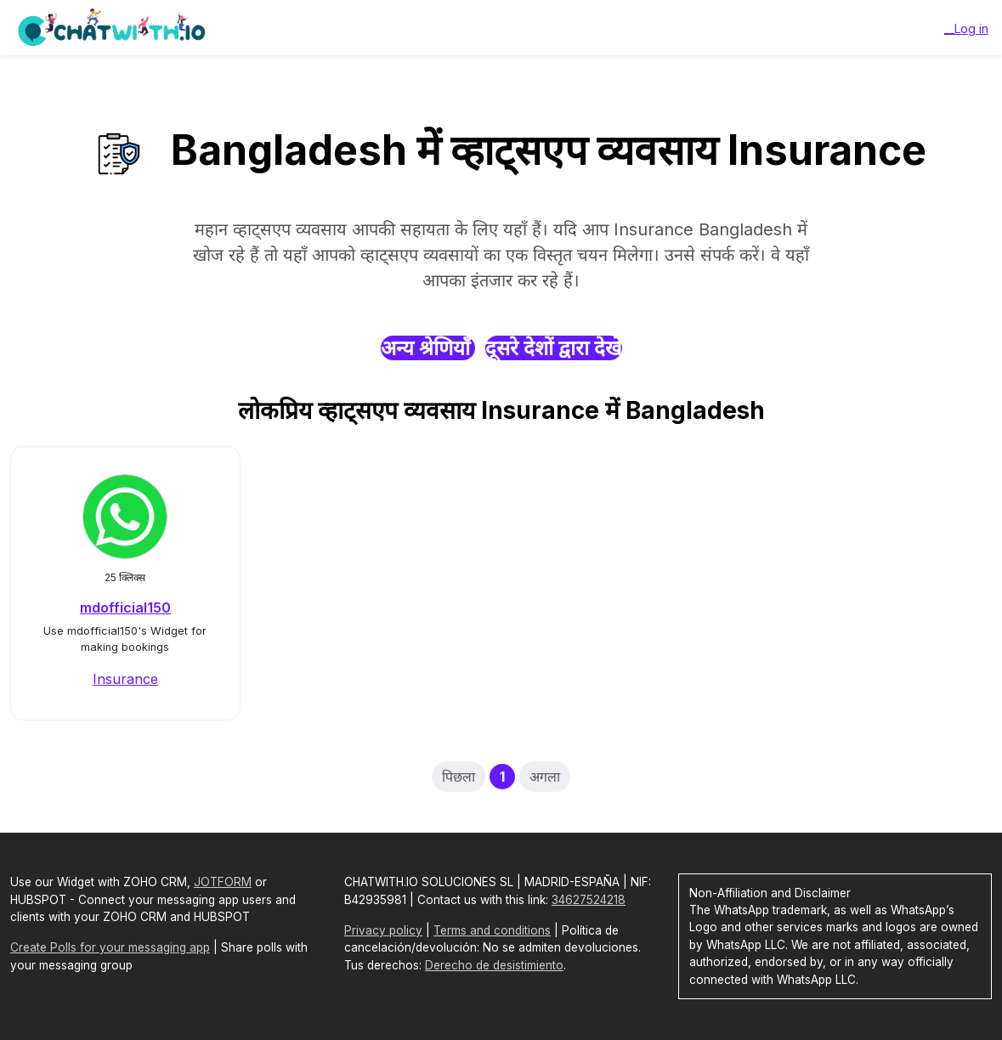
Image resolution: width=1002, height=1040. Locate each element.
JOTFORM (223, 882)
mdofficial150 (125, 607)
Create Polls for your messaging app (110, 947)
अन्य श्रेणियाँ (428, 348)
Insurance (125, 678)
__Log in (966, 28)
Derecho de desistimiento (494, 965)
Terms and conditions (492, 930)
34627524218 (589, 900)
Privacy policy (383, 930)
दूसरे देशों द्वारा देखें (553, 348)
